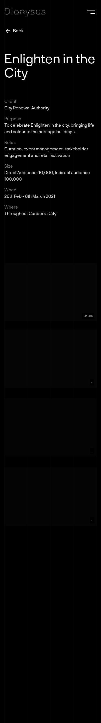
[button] (91, 12)
